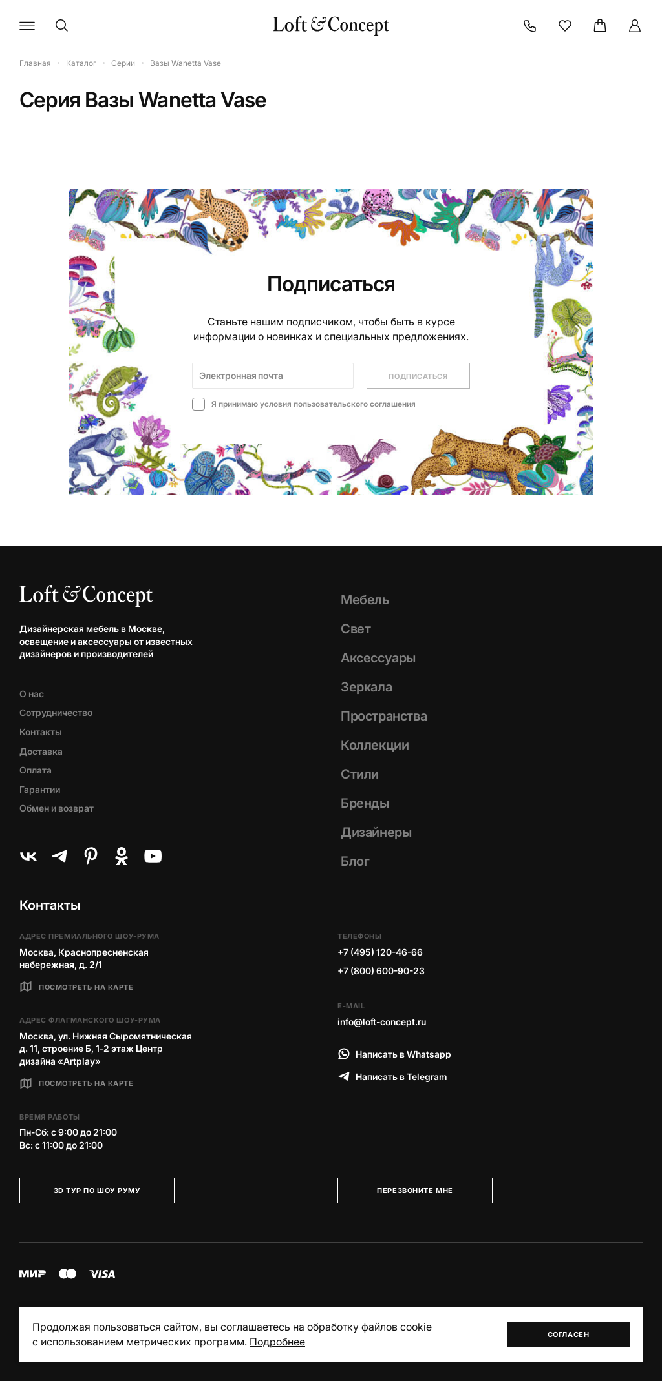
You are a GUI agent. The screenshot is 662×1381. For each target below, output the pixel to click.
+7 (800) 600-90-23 (381, 970)
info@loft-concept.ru (381, 1021)
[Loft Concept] (331, 26)
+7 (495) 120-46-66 (380, 951)
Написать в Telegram (392, 1076)
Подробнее (277, 1341)
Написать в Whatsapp (394, 1053)
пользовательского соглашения (355, 404)
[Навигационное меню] (27, 25)
